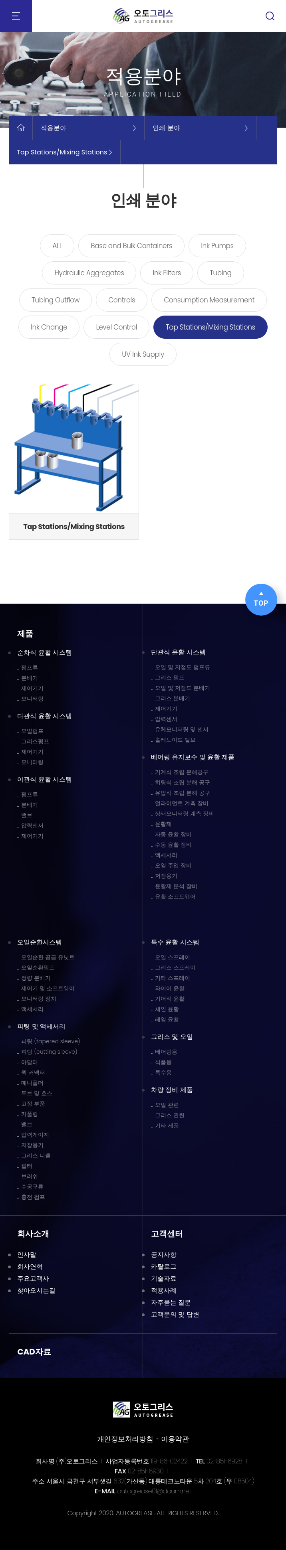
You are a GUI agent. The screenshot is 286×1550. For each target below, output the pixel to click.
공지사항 (164, 1254)
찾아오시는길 (36, 1290)
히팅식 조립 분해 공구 (182, 782)
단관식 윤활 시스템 (178, 652)
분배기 (29, 678)
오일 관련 (167, 1105)
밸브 (26, 815)
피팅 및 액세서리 (41, 1026)
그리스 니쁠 (36, 1155)
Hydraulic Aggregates (89, 273)
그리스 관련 (170, 1115)
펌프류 (29, 667)
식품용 (163, 1062)
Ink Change (49, 327)
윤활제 (163, 824)
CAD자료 (34, 1351)
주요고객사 (33, 1278)
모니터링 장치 (38, 999)
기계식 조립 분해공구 (182, 772)
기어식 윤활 (170, 999)
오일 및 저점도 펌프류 (182, 667)
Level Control (116, 327)
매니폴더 (32, 1083)
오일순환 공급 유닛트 (48, 957)
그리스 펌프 (170, 677)
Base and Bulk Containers (131, 246)
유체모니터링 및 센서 (182, 729)
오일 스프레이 (172, 957)
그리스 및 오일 (172, 1036)
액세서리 (166, 855)
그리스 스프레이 (175, 967)
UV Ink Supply (143, 354)
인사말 (26, 1254)
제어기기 (32, 688)
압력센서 (32, 825)
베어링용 (166, 1052)
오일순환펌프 (38, 967)
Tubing (221, 273)
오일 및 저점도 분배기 (182, 688)
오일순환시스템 (39, 942)
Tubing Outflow (55, 300)
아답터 (29, 1062)
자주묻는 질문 (171, 1302)
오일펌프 (32, 731)
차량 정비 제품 (172, 1089)
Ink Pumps (217, 246)
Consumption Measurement (209, 300)
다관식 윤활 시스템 (44, 716)
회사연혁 (30, 1266)
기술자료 (164, 1278)
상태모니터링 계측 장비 (184, 813)
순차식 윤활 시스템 (44, 652)
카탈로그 (164, 1266)
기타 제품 (167, 1125)
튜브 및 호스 (36, 1093)
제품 (25, 633)
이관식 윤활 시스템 (44, 779)
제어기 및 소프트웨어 (48, 988)
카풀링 (29, 1114)
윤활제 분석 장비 (176, 886)
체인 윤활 (167, 1009)
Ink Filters (167, 273)
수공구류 (32, 1187)
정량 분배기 (36, 978)
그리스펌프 (35, 741)
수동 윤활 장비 (173, 845)
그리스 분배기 (172, 698)
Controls (121, 300)
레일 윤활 (167, 1019)
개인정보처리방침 (125, 1439)
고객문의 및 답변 (175, 1314)
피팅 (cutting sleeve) (49, 1052)
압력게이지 (35, 1135)
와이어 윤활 (170, 988)
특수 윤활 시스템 (175, 942)
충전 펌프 (33, 1197)
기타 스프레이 (172, 978)
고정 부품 (33, 1104)
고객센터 (167, 1233)
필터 (26, 1166)
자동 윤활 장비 (173, 834)
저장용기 (166, 876)
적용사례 (164, 1290)
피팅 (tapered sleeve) (50, 1041)
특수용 (163, 1072)
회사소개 (33, 1233)
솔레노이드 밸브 (175, 740)
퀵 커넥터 (33, 1072)
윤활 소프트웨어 (175, 896)
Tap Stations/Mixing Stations (210, 327)
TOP (261, 599)
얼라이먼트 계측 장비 (182, 803)
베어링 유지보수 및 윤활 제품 (192, 757)
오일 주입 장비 (173, 865)
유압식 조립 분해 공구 (182, 793)
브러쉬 (29, 1176)
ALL (57, 246)
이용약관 (175, 1439)
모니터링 (32, 699)
